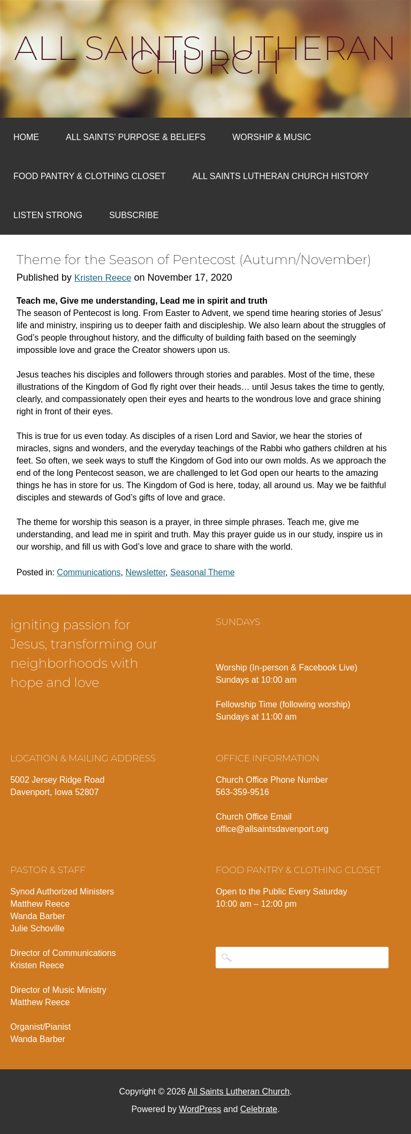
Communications (88, 572)
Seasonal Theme (202, 572)
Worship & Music (271, 137)
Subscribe (133, 215)
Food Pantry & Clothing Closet (89, 176)
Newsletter (145, 572)
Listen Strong (47, 215)
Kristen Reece (103, 278)
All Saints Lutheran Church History (281, 176)
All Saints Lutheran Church (205, 55)
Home (26, 137)
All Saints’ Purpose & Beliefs (136, 137)
